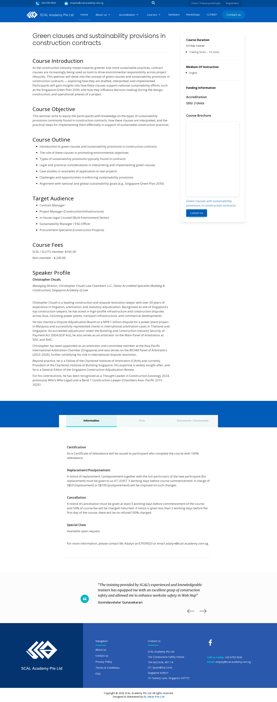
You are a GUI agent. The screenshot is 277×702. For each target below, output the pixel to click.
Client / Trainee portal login (204, 3)
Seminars (173, 14)
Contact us (234, 15)
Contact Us (196, 213)
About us (100, 649)
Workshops (193, 14)
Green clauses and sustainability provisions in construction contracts (211, 203)
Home (84, 14)
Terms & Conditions (107, 667)
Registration (232, 3)
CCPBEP (212, 14)
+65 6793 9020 (233, 657)
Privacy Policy (103, 661)
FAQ (98, 673)
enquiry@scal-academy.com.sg (233, 662)
